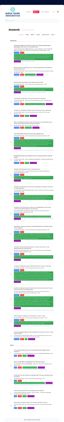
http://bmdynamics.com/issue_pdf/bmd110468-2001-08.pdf (35, 325)
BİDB (38, 419)
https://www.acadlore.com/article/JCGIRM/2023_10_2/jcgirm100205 (29, 76)
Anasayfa (28, 11)
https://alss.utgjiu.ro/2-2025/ (28, 61)
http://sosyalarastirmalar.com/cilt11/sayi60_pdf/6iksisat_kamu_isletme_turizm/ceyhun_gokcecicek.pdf (37, 150)
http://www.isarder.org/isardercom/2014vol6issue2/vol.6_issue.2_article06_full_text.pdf (33, 384)
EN (54, 11)
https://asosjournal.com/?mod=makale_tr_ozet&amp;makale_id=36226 (30, 369)
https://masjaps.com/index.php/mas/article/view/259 (34, 92)
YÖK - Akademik (45, 11)
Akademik (36, 11)
